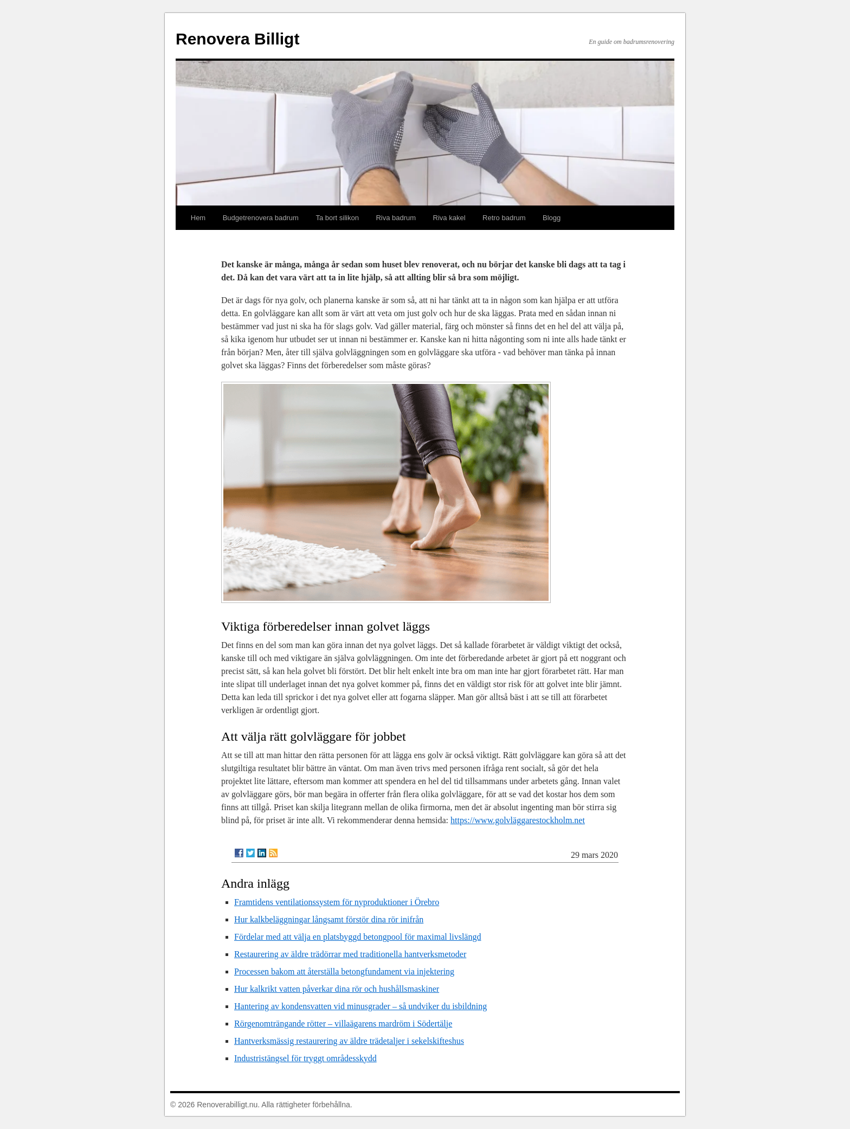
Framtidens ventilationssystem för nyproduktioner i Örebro (336, 902)
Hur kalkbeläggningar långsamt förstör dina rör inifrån (328, 919)
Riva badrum (396, 218)
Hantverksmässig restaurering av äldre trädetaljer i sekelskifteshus (349, 1040)
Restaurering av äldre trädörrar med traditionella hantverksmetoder (350, 954)
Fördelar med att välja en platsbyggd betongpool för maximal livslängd (357, 936)
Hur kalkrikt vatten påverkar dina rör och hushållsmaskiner (336, 988)
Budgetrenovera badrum (261, 218)
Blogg (552, 218)
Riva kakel (449, 218)
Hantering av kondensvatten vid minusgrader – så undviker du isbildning (360, 1006)
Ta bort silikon (336, 218)
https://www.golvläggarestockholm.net (517, 820)
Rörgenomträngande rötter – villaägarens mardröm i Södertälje (343, 1023)
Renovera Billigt (237, 39)
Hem (198, 218)
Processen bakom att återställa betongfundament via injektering (344, 971)
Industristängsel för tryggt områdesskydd (305, 1058)
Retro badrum (503, 218)
